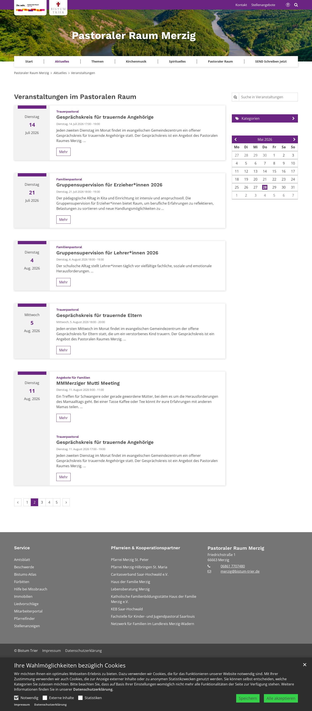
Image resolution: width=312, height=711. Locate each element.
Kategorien (251, 118)
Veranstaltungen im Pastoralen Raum (75, 97)
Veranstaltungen (83, 73)
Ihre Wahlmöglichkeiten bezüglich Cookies (69, 665)
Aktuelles (60, 73)
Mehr (63, 151)
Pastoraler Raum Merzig (31, 73)
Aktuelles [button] (62, 61)
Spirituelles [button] (177, 61)
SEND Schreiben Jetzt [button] (271, 61)
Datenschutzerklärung (92, 689)
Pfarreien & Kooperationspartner (145, 547)
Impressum (22, 704)
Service (22, 547)
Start (29, 61)
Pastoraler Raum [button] (220, 61)
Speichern (248, 698)
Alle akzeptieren (280, 698)
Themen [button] (97, 61)
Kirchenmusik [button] (136, 61)
